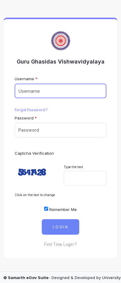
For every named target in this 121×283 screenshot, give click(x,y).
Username (24, 78)
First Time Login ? (60, 244)
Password (24, 118)
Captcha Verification (34, 153)
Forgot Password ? (31, 109)
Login (60, 227)
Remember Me (60, 209)
